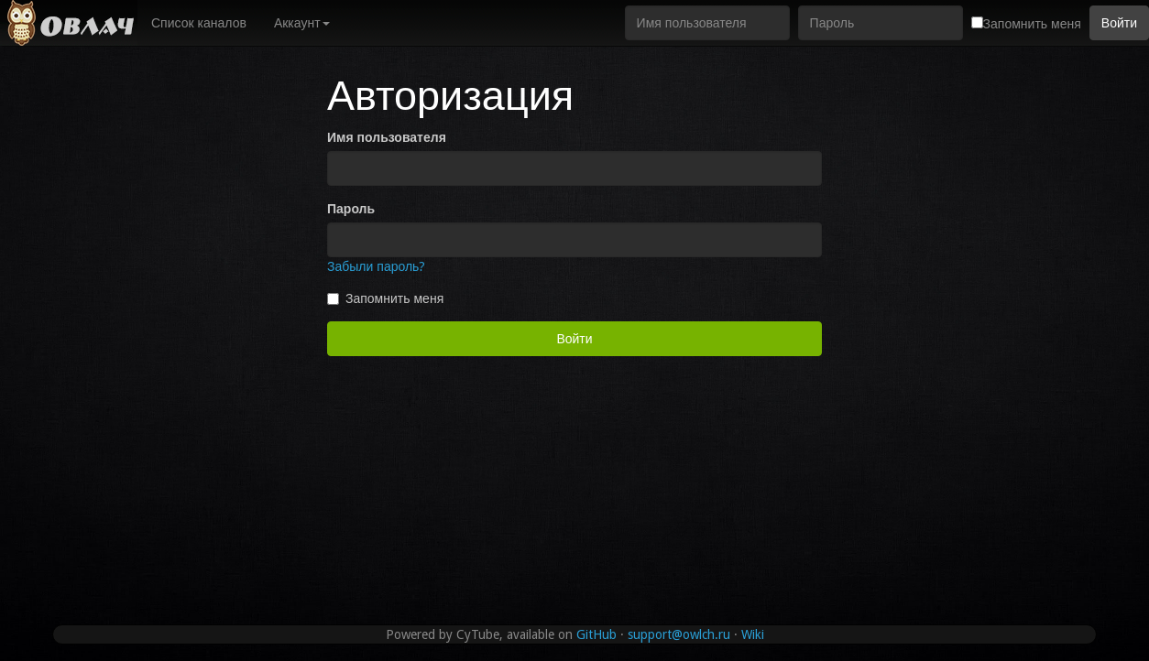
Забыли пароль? (376, 266)
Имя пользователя (386, 137)
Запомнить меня (385, 298)
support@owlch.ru (679, 634)
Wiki (752, 634)
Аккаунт (302, 23)
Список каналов (198, 23)
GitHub (596, 634)
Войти (1119, 23)
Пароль (351, 208)
